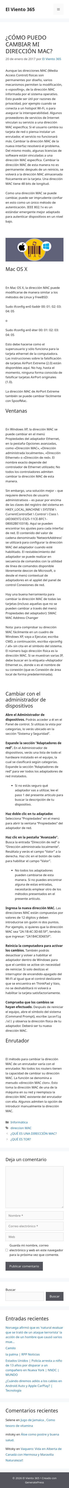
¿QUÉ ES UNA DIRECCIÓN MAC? (33, 1133)
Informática (19, 1122)
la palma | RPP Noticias (23, 1354)
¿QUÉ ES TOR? (20, 1139)
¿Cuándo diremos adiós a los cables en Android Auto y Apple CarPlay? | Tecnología (34, 1385)
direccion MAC (20, 1128)
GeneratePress (34, 1482)
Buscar (10, 1289)
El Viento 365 (20, 9)
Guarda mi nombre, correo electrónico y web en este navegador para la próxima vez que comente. (36, 1250)
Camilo (11, 1348)
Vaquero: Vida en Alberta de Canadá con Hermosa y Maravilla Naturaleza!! (34, 1454)
